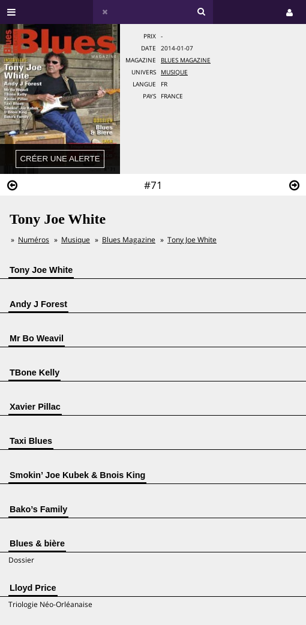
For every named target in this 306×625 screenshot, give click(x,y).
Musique (174, 72)
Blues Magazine (186, 60)
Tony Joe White (192, 240)
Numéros (33, 240)
